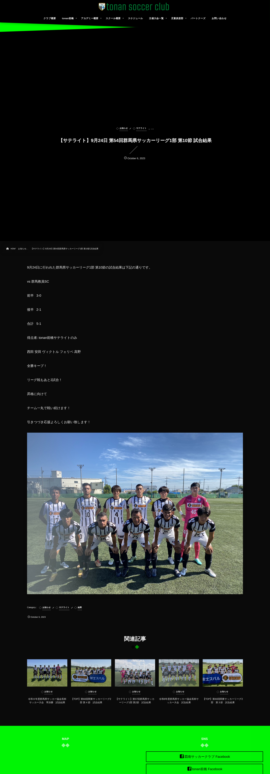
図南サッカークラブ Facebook (207, 756)
